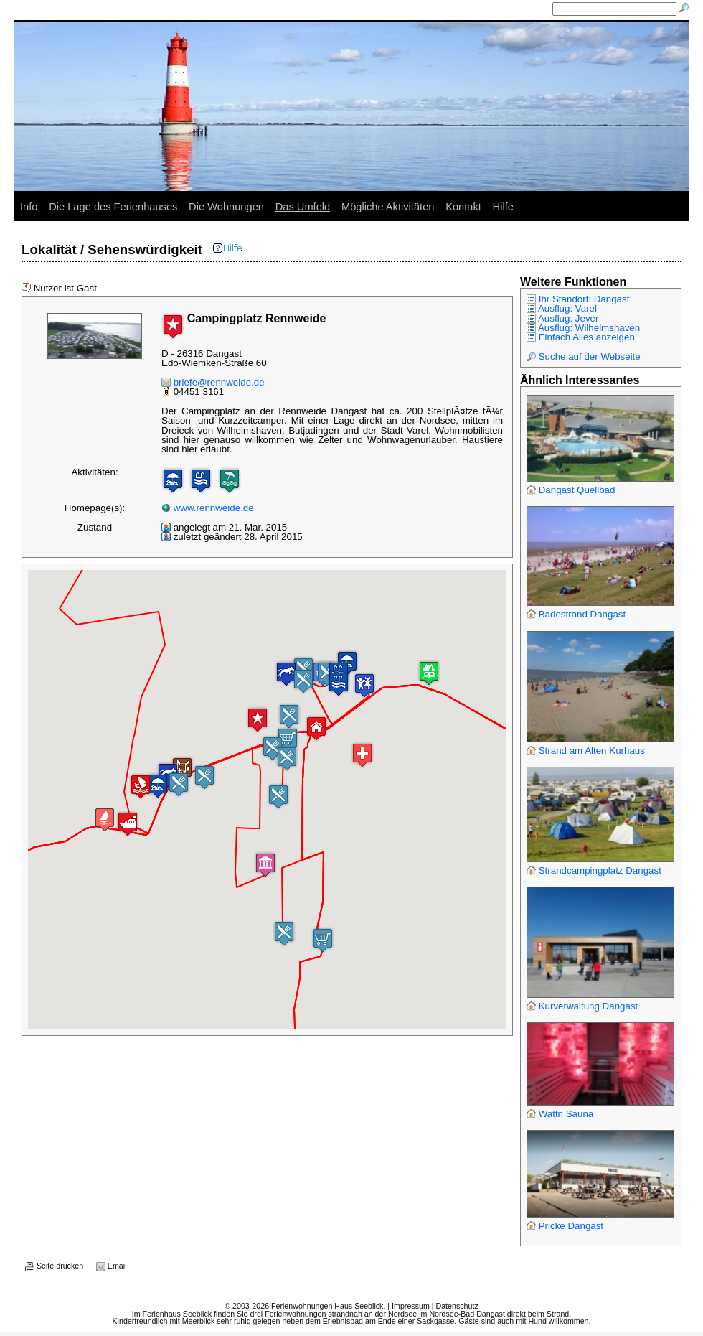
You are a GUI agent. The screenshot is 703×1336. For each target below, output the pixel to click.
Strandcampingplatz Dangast (594, 870)
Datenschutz (456, 1306)
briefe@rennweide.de (213, 382)
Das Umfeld (303, 206)
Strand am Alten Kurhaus (586, 750)
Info (28, 206)
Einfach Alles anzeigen (581, 337)
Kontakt (463, 206)
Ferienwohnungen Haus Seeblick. (328, 1306)
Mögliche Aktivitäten (388, 206)
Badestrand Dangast (576, 614)
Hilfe (503, 206)
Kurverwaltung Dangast (582, 1006)
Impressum (411, 1306)
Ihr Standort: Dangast (578, 299)
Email (111, 1265)
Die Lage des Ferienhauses (113, 206)
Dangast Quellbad (571, 490)
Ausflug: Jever (562, 318)
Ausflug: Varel (562, 308)
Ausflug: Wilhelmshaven (583, 327)
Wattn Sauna (560, 1113)
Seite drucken (54, 1265)
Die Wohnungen (226, 206)
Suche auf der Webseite (584, 356)
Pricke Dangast (565, 1225)
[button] (316, 728)
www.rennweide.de (207, 508)
